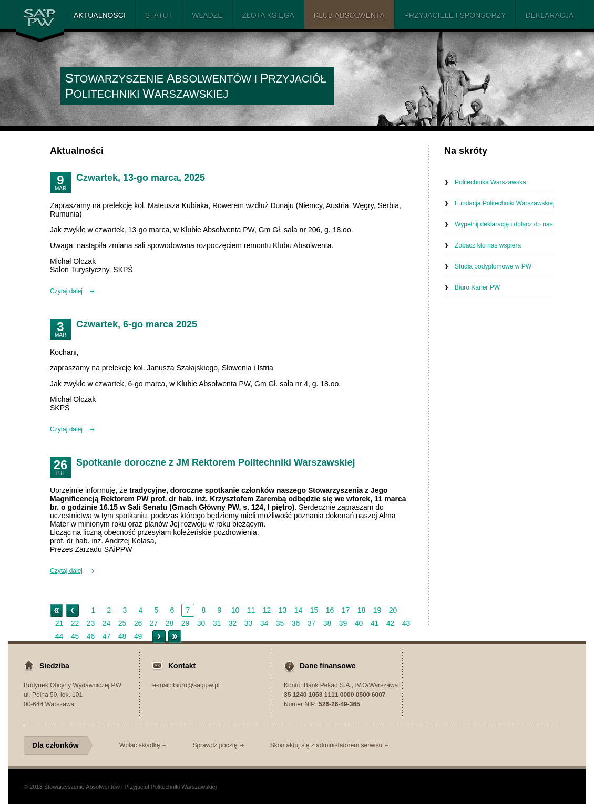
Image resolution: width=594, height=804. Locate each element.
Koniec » (174, 636)
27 (154, 623)
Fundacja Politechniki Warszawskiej (505, 203)
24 (107, 623)
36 (296, 623)
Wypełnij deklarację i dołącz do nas (504, 224)
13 (283, 610)
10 (235, 610)
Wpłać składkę (139, 745)
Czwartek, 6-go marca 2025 (136, 324)
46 (91, 636)
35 (280, 623)
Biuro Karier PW (477, 287)
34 (264, 623)
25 (122, 623)
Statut (158, 15)
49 (138, 636)
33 (248, 623)
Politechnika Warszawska (490, 182)
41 (375, 623)
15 (314, 610)
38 (327, 623)
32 (233, 623)
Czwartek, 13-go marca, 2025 (140, 177)
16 (330, 610)
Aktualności (100, 15)
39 (343, 623)
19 (377, 610)
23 (91, 623)
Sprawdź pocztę (214, 745)
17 (346, 610)
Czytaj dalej (66, 291)
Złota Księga (268, 15)
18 (361, 610)
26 (138, 623)
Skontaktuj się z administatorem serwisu (326, 745)
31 (217, 623)
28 (170, 623)
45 (75, 636)
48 (122, 636)
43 (406, 623)
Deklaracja (549, 15)
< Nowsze (72, 610)
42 (390, 623)
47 (107, 636)
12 (267, 610)
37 (312, 623)
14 (298, 610)
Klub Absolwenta (349, 15)
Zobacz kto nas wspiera (488, 245)
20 (393, 610)
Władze (207, 15)
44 (59, 636)
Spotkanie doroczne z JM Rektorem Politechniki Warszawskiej (215, 462)
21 (59, 623)
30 (201, 623)
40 (359, 623)
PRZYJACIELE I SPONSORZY (455, 15)
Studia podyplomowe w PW (493, 266)
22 (75, 623)
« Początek (56, 610)
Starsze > (159, 636)
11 (251, 610)
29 (185, 623)
